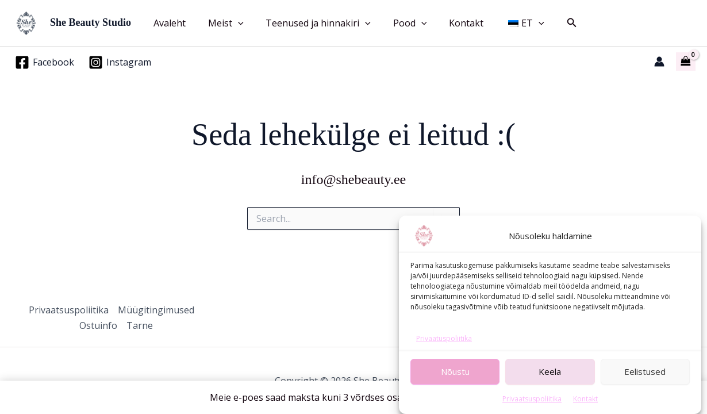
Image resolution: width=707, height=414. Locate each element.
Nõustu (455, 381)
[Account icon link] (659, 61)
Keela (550, 381)
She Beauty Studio (90, 22)
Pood (396, 23)
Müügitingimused (156, 310)
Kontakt (585, 408)
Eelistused (645, 381)
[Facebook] (44, 62)
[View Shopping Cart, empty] (686, 61)
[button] (232, 23)
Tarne (139, 325)
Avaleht (168, 23)
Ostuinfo (98, 325)
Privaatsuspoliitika (532, 408)
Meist (220, 23)
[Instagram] (120, 62)
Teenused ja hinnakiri (309, 23)
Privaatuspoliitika (444, 348)
